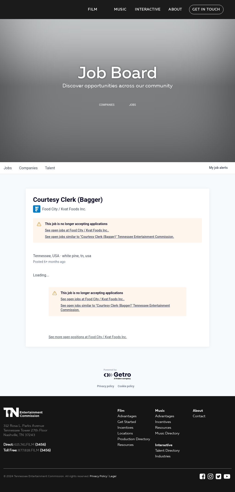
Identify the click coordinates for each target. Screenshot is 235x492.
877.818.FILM (26, 450)
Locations (125, 433)
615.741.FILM (24, 444)
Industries (163, 456)
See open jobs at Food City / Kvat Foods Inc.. (77, 230)
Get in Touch (206, 9)
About (175, 9)
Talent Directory (167, 450)
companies (28, 168)
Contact (199, 416)
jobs (8, 168)
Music (120, 9)
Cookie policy (126, 386)
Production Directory (134, 439)
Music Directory (167, 433)
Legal (112, 476)
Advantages (127, 416)
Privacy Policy (98, 476)
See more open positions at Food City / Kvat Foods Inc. (88, 337)
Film (92, 9)
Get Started (127, 422)
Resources (126, 445)
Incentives (125, 427)
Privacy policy (105, 386)
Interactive (147, 9)
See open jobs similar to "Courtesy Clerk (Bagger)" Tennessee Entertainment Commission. (109, 237)
